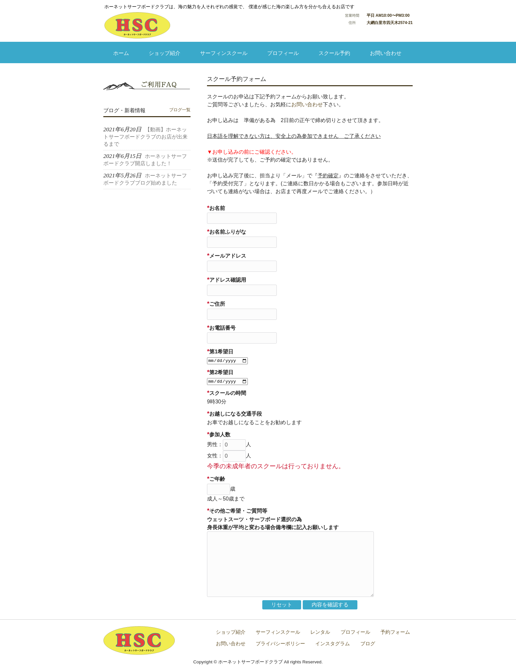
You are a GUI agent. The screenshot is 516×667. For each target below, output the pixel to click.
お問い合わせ (307, 104)
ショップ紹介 (230, 632)
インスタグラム (332, 643)
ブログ (367, 643)
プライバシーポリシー (280, 643)
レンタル (320, 632)
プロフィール (355, 632)
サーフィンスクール (278, 632)
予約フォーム (395, 632)
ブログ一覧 (180, 109)
